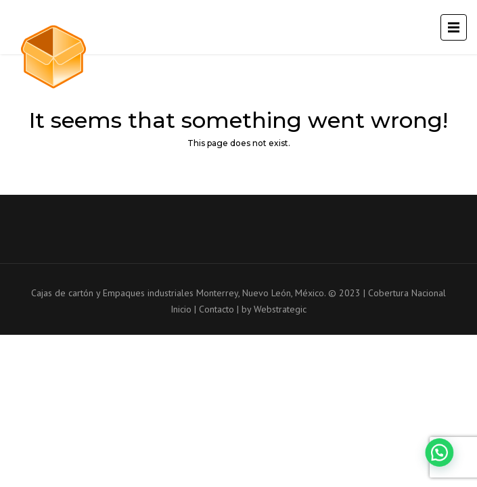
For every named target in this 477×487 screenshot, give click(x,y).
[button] (443, 462)
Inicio (181, 309)
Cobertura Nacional (407, 293)
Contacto (216, 309)
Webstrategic (280, 309)
